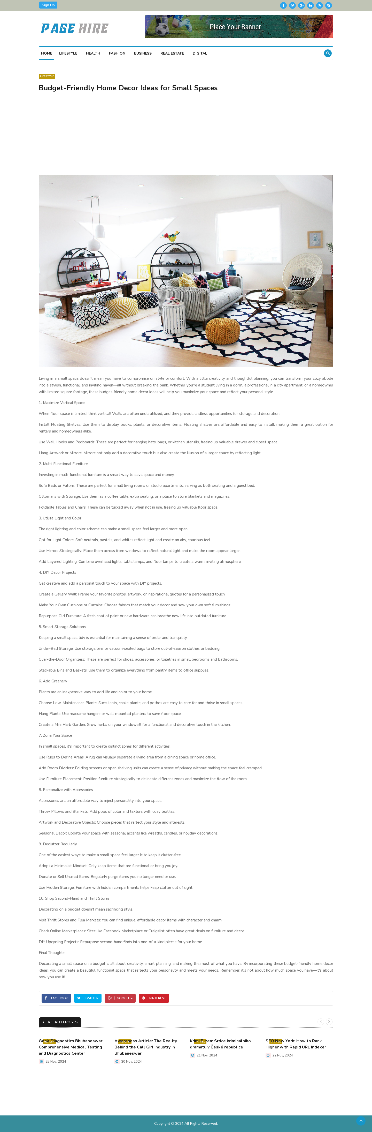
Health (93, 53)
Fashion (117, 53)
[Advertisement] (186, 136)
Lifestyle (68, 53)
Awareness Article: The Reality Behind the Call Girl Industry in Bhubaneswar (145, 1047)
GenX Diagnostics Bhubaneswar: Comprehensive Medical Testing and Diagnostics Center (71, 1047)
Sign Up (48, 5)
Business (143, 53)
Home (46, 53)
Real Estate (172, 53)
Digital (200, 53)
